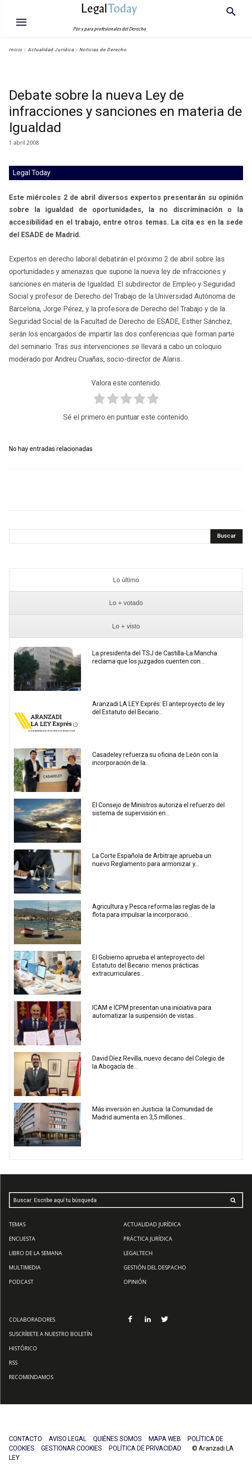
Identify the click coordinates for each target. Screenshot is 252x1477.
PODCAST (21, 1282)
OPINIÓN (135, 1282)
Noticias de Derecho (103, 49)
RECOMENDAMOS (31, 1377)
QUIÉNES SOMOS (117, 1438)
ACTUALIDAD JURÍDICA (152, 1224)
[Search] (226, 536)
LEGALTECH (138, 1253)
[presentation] (126, 580)
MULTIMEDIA (25, 1267)
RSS (13, 1362)
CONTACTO (25, 1438)
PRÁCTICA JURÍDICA (148, 1239)
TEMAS (17, 1224)
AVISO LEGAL (67, 1438)
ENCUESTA (22, 1239)
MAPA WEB (165, 1438)
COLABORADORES (32, 1319)
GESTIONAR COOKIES (71, 1448)
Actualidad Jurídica (51, 49)
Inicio (15, 49)
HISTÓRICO (23, 1348)
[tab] (126, 580)
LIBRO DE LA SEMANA (35, 1253)
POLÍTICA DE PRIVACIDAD (145, 1448)
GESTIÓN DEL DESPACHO (155, 1267)
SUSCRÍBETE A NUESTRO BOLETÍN (50, 1334)
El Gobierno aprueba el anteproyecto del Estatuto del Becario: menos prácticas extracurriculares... (148, 965)
